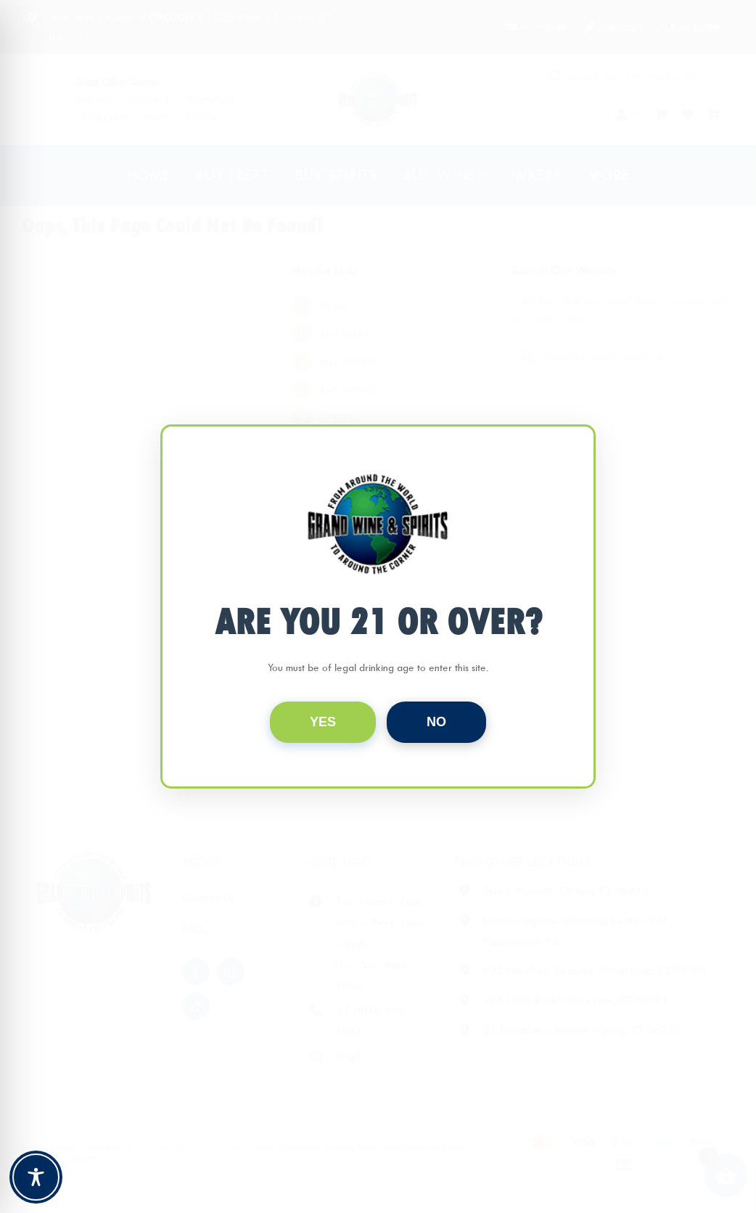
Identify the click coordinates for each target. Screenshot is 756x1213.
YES (323, 722)
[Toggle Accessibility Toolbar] (36, 1177)
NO (436, 722)
